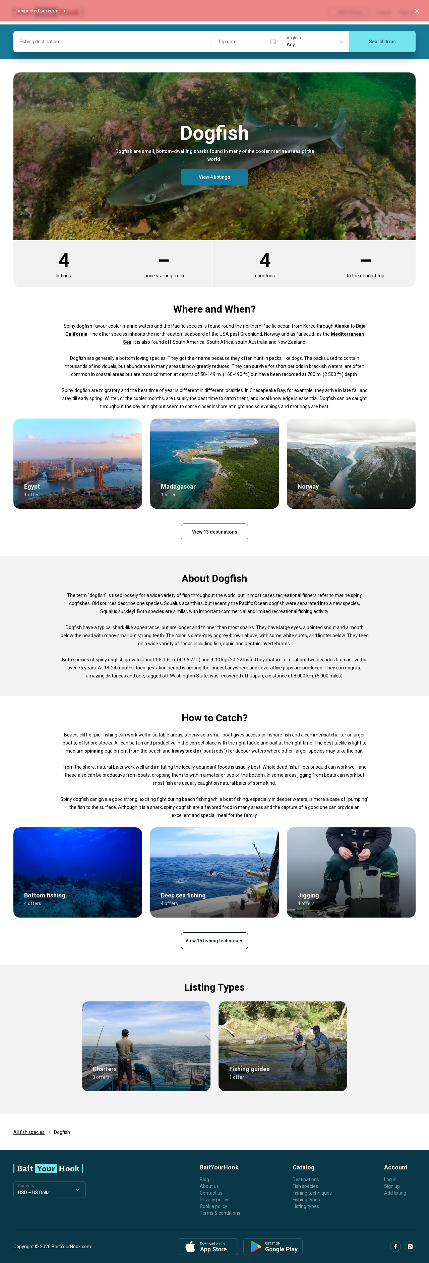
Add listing (395, 1193)
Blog (204, 1179)
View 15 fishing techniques (214, 940)
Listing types (306, 1206)
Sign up (392, 1186)
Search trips (382, 41)
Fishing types (306, 1199)
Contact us (211, 1193)
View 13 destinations (214, 532)
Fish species (305, 1186)
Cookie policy (213, 1206)
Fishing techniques (312, 1193)
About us (209, 1186)
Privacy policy (214, 1199)
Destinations (306, 1179)
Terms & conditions (220, 1213)
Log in (390, 1179)
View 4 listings (214, 177)
